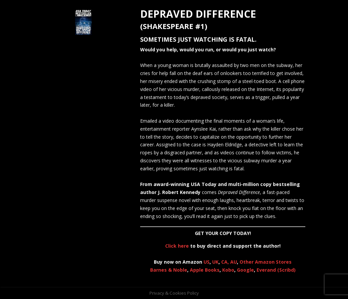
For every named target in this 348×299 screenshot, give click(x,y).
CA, (225, 262)
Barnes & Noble (168, 270)
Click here (177, 246)
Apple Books (205, 270)
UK (215, 262)
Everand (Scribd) (276, 270)
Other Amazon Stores (266, 262)
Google (245, 270)
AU (233, 262)
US (207, 262)
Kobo (228, 270)
